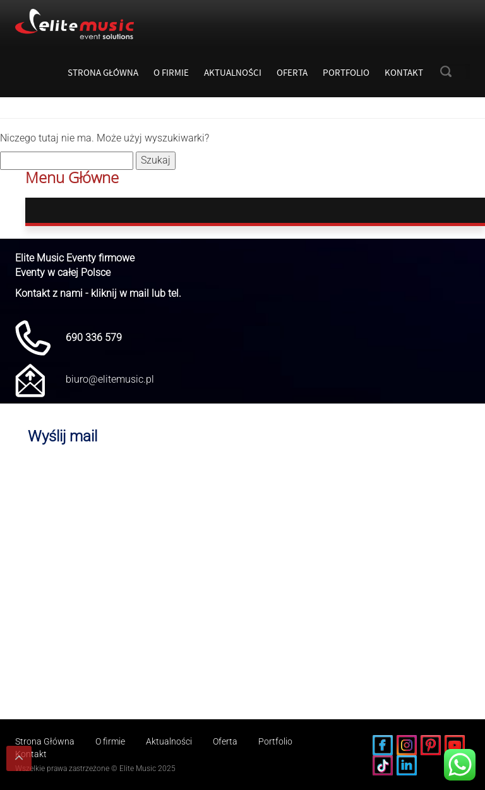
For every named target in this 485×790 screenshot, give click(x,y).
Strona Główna (103, 72)
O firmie (171, 72)
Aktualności (232, 72)
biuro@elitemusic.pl (110, 379)
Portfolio (346, 72)
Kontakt (404, 72)
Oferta (292, 72)
